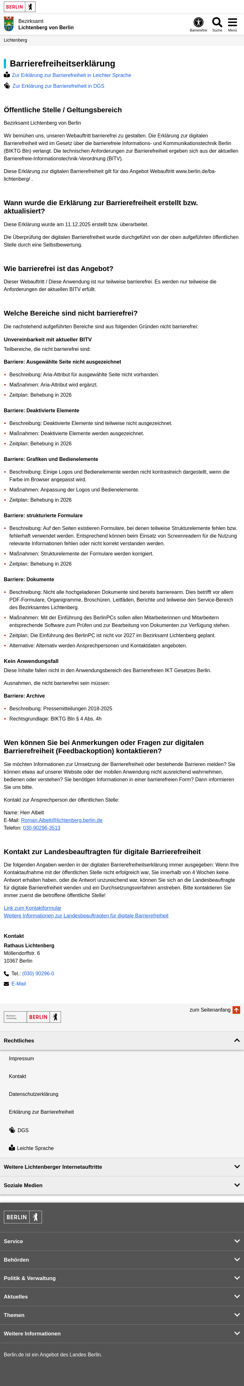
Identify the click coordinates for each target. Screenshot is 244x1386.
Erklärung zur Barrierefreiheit (41, 1112)
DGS (19, 1130)
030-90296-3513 (41, 828)
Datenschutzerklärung (33, 1094)
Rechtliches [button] (19, 1041)
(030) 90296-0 (38, 973)
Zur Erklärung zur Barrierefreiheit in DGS (54, 86)
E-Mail (18, 984)
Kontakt (17, 1076)
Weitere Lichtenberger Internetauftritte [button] (53, 1167)
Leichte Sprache (31, 1148)
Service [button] (13, 1241)
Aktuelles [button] (16, 1297)
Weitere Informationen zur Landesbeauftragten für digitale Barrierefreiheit (86, 915)
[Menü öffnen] (232, 24)
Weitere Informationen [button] (32, 1334)
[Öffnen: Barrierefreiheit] (198, 24)
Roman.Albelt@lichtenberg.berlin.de (61, 820)
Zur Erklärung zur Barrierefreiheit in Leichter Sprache (67, 75)
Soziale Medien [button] (23, 1185)
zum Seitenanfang (210, 1010)
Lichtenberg (15, 40)
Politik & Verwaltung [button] (30, 1278)
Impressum (21, 1058)
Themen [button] (14, 1315)
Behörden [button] (16, 1260)
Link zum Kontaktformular (32, 908)
